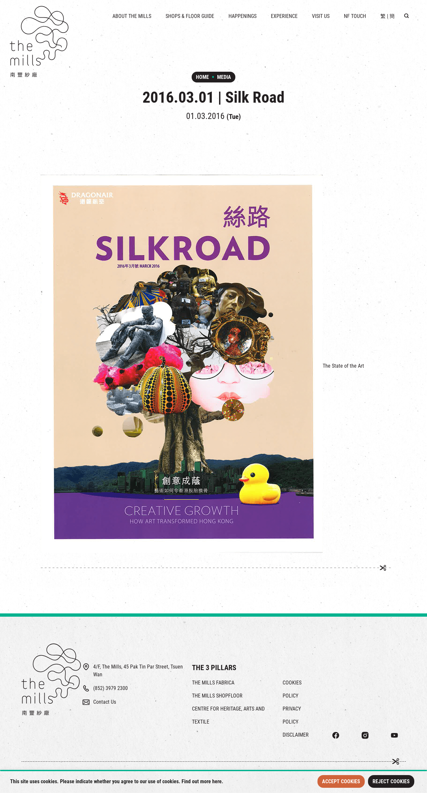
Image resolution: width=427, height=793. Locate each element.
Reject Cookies (391, 781)
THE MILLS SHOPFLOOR (217, 696)
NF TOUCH (355, 16)
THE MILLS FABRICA (213, 683)
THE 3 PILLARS (214, 668)
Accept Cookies (341, 781)
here (217, 781)
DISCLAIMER (296, 735)
